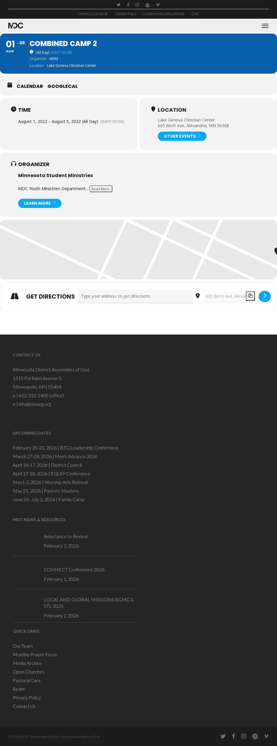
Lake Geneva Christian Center (186, 120)
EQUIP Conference (70, 473)
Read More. (101, 189)
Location (172, 110)
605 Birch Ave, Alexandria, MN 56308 (193, 125)
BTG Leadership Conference (89, 447)
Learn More (39, 202)
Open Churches (28, 671)
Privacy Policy (27, 697)
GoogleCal (62, 86)
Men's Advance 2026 (76, 456)
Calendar (30, 86)
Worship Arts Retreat (66, 482)
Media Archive (27, 663)
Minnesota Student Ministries (55, 175)
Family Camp (71, 499)
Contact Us (24, 706)
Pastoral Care (27, 680)
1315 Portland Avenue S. (37, 378)
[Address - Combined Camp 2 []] (135, 296)
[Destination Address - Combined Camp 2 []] (229, 296)
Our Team (23, 646)
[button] (265, 26)
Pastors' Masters (61, 490)
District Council (66, 465)
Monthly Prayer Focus (35, 654)
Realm (19, 689)
